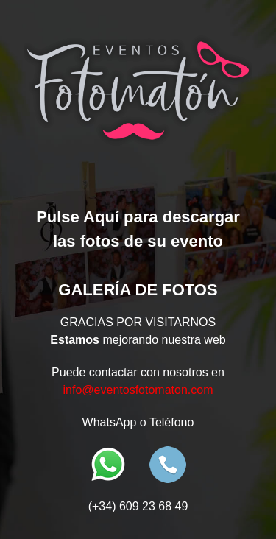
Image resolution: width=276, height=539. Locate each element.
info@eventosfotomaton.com (138, 390)
